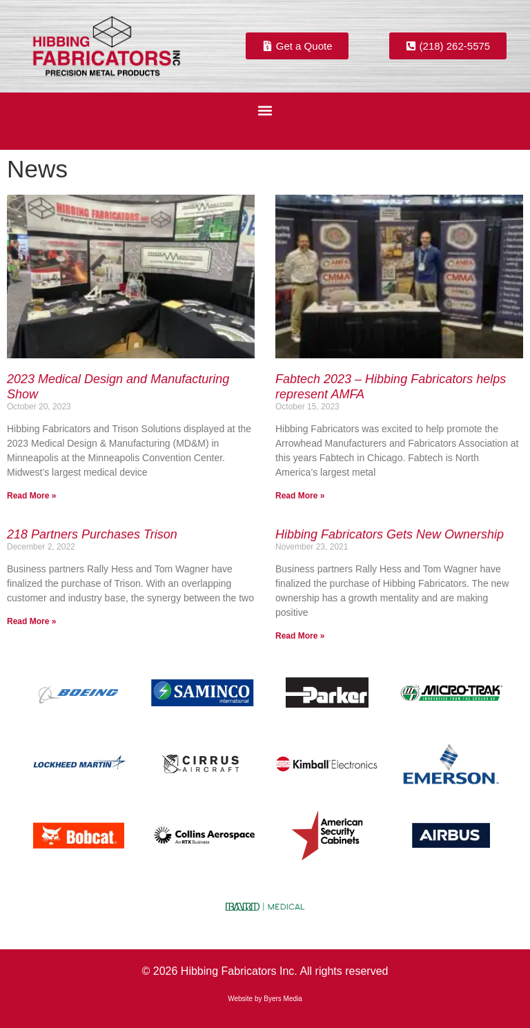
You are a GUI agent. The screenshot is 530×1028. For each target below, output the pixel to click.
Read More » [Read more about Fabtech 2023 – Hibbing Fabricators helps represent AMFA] (299, 496)
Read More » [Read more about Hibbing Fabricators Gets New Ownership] (299, 636)
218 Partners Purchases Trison (92, 534)
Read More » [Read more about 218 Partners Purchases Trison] (31, 621)
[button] (265, 110)
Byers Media (283, 998)
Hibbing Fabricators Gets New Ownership (389, 534)
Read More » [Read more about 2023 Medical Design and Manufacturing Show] (31, 496)
